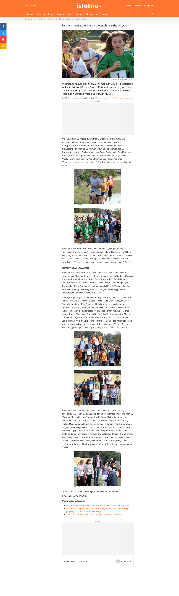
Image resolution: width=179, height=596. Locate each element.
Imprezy (79, 14)
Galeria (60, 14)
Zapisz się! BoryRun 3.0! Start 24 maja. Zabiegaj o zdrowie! (93, 514)
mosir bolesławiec (114, 98)
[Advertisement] (98, 120)
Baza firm (41, 14)
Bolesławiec (32, 6)
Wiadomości (52, 19)
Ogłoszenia (91, 14)
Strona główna (30, 19)
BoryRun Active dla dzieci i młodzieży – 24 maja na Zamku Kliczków (97, 505)
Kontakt (128, 6)
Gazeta (70, 14)
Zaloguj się (148, 6)
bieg (105, 98)
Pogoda (103, 14)
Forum (51, 14)
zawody (100, 98)
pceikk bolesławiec (126, 98)
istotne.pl (89, 5)
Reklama (138, 6)
